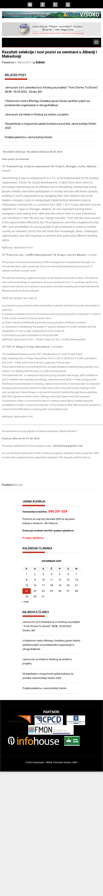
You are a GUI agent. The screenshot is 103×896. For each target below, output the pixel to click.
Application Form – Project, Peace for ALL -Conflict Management (50, 339)
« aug (25, 601)
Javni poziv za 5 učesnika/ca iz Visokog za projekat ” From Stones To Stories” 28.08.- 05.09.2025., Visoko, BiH (51, 626)
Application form (23, 247)
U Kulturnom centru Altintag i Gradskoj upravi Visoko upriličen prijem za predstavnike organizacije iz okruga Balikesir (51, 645)
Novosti (18, 484)
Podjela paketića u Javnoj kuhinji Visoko (28, 137)
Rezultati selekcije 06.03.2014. (45, 151)
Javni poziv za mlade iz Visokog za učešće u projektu (37, 114)
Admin (40, 62)
